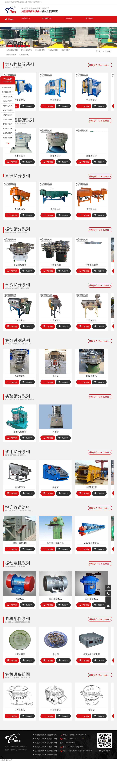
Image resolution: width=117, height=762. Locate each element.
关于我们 (94, 19)
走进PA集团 (70, 19)
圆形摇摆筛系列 (28, 47)
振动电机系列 (7, 128)
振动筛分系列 (55, 47)
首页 (100, 47)
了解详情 (51, 107)
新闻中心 (82, 19)
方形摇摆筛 (21, 19)
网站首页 (9, 19)
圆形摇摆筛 (33, 19)
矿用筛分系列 (7, 119)
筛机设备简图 (7, 138)
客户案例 (58, 19)
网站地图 (9, 761)
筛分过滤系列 (11, 54)
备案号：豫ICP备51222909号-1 (16, 750)
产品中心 (45, 19)
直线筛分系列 (42, 47)
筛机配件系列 (7, 133)
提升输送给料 (7, 124)
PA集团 (107, 19)
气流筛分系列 (69, 47)
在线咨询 (27, 107)
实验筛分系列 (25, 54)
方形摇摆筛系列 (12, 47)
